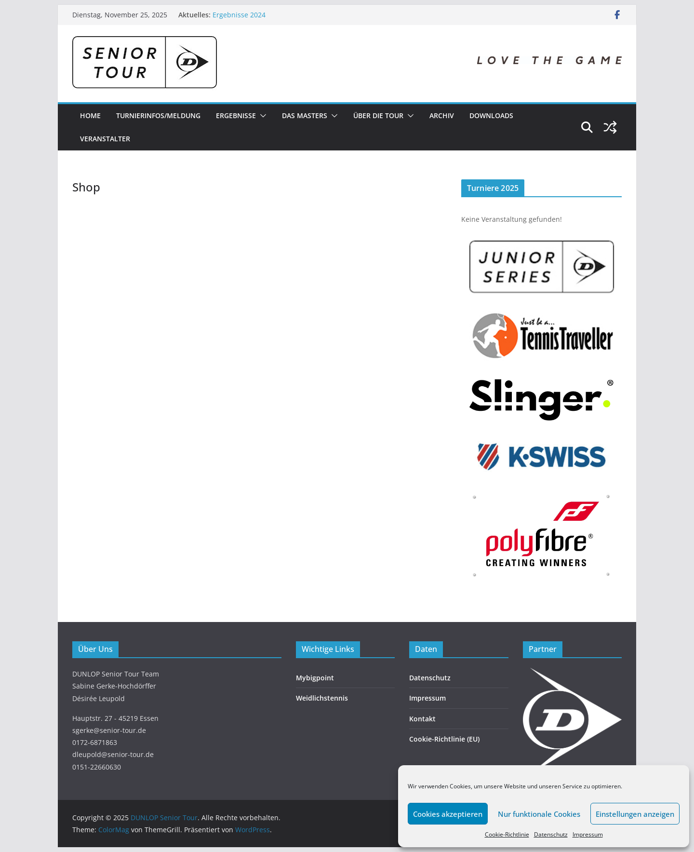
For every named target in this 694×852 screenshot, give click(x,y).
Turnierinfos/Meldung (158, 115)
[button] (261, 115)
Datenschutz (551, 834)
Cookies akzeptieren (447, 814)
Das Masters (304, 115)
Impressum (588, 834)
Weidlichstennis (322, 698)
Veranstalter (105, 138)
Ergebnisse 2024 (239, 14)
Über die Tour (378, 115)
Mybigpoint (315, 677)
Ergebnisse (236, 115)
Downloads (491, 115)
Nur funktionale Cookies (539, 814)
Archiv (441, 115)
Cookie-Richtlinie (507, 834)
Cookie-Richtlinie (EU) (444, 739)
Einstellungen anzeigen (635, 814)
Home (90, 115)
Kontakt (422, 718)
